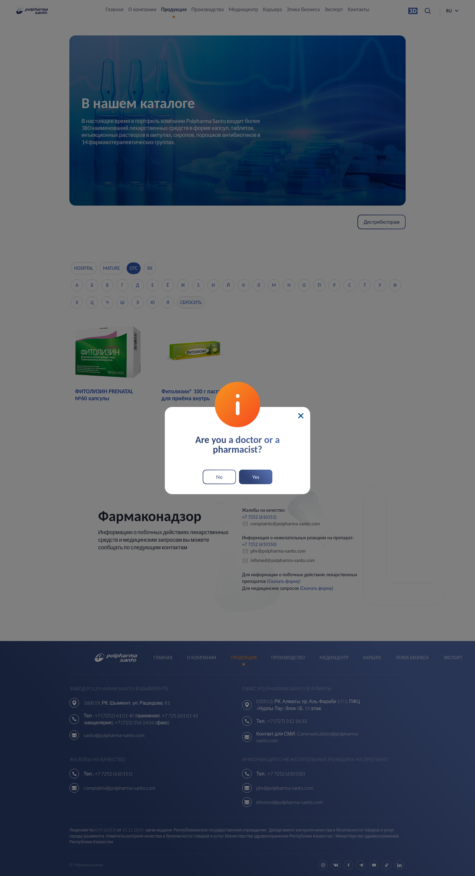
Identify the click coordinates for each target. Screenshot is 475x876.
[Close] (301, 413)
